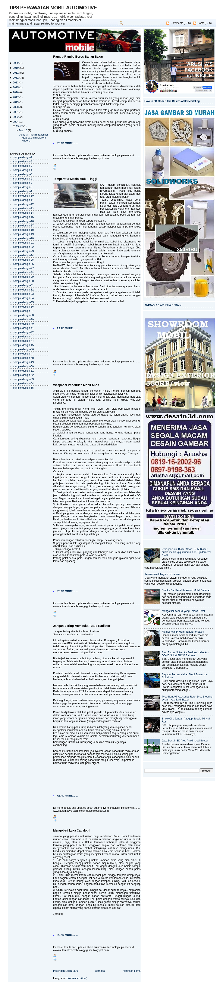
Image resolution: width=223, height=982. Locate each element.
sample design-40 (23, 323)
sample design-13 (23, 208)
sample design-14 (23, 212)
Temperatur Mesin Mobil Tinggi (75, 179)
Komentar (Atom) (77, 978)
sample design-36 (23, 306)
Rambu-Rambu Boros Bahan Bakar (78, 56)
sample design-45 (23, 345)
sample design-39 (23, 319)
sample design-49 (23, 362)
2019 (16, 102)
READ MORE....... (67, 143)
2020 (16, 107)
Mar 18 (23, 130)
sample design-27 (23, 268)
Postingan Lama (131, 970)
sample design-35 (23, 302)
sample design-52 (23, 375)
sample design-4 (22, 170)
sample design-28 (23, 272)
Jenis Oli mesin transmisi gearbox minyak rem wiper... (33, 137)
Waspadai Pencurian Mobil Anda (76, 385)
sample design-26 (23, 264)
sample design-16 (23, 221)
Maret (19, 126)
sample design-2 (22, 161)
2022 (16, 116)
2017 (16, 97)
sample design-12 (23, 204)
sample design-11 (23, 199)
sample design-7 (22, 182)
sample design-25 (23, 259)
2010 (16, 67)
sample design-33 (23, 293)
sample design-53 (23, 379)
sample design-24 (23, 255)
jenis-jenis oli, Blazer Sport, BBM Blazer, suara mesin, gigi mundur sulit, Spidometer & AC (186, 552)
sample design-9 (22, 191)
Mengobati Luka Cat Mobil (71, 830)
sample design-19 (23, 234)
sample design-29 (23, 276)
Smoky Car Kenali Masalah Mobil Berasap (186, 590)
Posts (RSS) (205, 23)
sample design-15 (23, 217)
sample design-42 (23, 332)
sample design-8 (22, 187)
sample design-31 (23, 285)
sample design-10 (23, 195)
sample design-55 (23, 387)
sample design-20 (23, 238)
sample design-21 (23, 242)
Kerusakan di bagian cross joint (162, 574)
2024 (16, 121)
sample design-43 (23, 336)
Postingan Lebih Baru (65, 970)
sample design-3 (22, 165)
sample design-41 (23, 328)
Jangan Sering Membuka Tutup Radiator (81, 625)
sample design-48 (23, 357)
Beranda (100, 970)
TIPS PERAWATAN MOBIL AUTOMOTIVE (53, 7)
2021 (16, 112)
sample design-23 (23, 251)
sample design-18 (23, 229)
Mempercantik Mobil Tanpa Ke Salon (183, 631)
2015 (16, 87)
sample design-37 (23, 310)
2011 (16, 72)
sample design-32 (23, 289)
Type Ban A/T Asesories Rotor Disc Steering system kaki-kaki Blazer (187, 698)
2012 (16, 77)
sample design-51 (23, 370)
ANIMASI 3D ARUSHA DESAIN (162, 305)
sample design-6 (22, 178)
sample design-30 (23, 281)
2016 (16, 92)
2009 (16, 62)
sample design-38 (23, 315)
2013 (16, 82)
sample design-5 (22, 174)
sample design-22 (23, 246)
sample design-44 (23, 340)
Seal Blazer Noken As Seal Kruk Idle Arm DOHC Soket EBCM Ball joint (185, 654)
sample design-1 (22, 157)
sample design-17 (23, 225)
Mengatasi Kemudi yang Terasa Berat (183, 611)
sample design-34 (23, 298)
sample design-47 (23, 353)
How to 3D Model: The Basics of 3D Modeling (172, 101)
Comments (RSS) (181, 23)
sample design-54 (23, 383)
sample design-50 (23, 366)
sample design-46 (23, 349)
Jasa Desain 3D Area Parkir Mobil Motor (185, 740)
